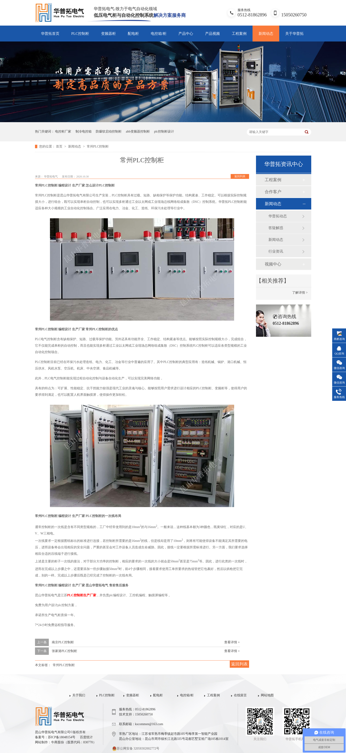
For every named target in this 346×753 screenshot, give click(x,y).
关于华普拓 (294, 33)
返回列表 (239, 176)
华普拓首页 (50, 33)
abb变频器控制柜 (138, 131)
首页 (59, 146)
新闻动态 (266, 33)
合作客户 (273, 191)
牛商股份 (57, 742)
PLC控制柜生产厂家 (81, 595)
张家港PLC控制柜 (64, 651)
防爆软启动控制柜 (109, 131)
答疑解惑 (275, 228)
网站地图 (267, 695)
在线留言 (240, 695)
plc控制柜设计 (164, 131)
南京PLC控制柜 (63, 642)
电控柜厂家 (63, 131)
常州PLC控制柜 (98, 146)
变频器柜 (108, 33)
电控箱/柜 (158, 33)
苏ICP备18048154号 (62, 737)
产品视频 (212, 33)
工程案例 (239, 33)
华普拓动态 (277, 216)
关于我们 (78, 695)
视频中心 (273, 264)
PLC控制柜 (80, 33)
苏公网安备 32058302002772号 (136, 748)
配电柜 (133, 33)
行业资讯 (275, 251)
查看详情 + (232, 642)
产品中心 (185, 33)
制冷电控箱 (84, 131)
